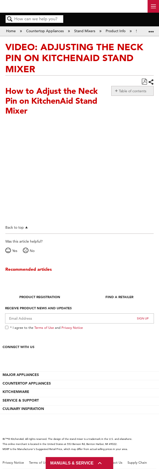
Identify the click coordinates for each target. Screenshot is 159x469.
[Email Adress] (79, 318)
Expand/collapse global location (151, 29)
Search (9, 19)
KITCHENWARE (16, 391)
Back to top (14, 227)
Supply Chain (137, 462)
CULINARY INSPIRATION (23, 408)
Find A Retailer (119, 297)
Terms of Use (44, 328)
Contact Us (114, 462)
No (32, 250)
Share (151, 82)
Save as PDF (144, 82)
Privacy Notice (72, 328)
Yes (14, 250)
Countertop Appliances (45, 31)
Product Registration (39, 297)
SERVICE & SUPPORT (21, 400)
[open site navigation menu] (153, 6)
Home (11, 31)
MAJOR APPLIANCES (21, 374)
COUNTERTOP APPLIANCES (27, 383)
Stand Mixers (85, 31)
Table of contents (132, 91)
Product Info (116, 31)
